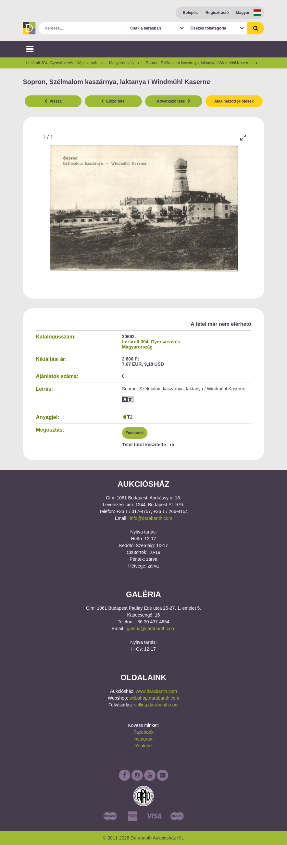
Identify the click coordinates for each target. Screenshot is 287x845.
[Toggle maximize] (243, 137)
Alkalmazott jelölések (234, 101)
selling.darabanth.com (156, 704)
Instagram (143, 738)
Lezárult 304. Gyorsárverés (151, 341)
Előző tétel (113, 101)
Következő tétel (174, 101)
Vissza (53, 101)
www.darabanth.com (156, 691)
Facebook (135, 433)
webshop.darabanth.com (154, 698)
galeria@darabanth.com (151, 628)
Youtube (143, 745)
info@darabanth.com (151, 518)
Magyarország (137, 346)
